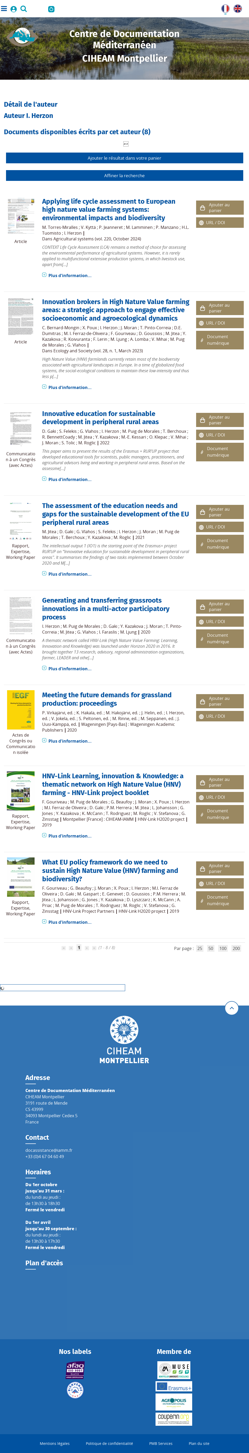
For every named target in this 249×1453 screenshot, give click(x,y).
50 (210, 948)
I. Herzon (73, 233)
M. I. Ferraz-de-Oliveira (86, 333)
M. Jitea (172, 333)
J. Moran (129, 328)
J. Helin (148, 713)
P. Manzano (167, 227)
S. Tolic (68, 443)
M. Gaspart (88, 894)
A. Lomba (139, 339)
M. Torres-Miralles (60, 227)
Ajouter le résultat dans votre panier (124, 158)
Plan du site (199, 1443)
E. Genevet (112, 894)
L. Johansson (164, 808)
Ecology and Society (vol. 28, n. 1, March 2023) (98, 351)
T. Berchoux (174, 431)
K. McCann (92, 813)
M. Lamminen (139, 227)
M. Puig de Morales (141, 431)
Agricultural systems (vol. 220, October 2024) (97, 239)
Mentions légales (55, 1443)
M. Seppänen (153, 718)
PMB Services (161, 1443)
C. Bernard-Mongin (60, 328)
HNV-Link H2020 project (161, 819)
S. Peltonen (90, 718)
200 (236, 948)
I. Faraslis (108, 632)
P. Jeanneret (111, 227)
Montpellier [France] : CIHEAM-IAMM (98, 819)
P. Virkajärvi (53, 713)
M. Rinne (120, 718)
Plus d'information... (70, 275)
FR (223, 7)
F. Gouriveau (123, 333)
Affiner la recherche (124, 175)
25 (199, 948)
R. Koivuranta (77, 339)
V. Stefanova (166, 813)
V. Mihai (159, 339)
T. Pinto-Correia (155, 328)
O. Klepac (158, 437)
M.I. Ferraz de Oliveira (65, 808)
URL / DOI (215, 222)
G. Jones (90, 900)
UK (236, 7)
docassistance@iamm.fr (49, 1150)
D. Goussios (150, 333)
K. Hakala (85, 713)
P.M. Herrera (119, 808)
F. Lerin (100, 339)
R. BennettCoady (58, 437)
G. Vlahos (76, 345)
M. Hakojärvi (118, 713)
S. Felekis (68, 431)
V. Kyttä (88, 227)
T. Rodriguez (118, 813)
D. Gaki (49, 431)
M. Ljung (118, 339)
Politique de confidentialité (109, 1443)
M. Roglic (87, 443)
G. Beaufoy (121, 802)
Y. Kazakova (106, 437)
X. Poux (89, 328)
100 (222, 948)
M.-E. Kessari (133, 437)
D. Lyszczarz (138, 900)
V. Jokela (59, 718)
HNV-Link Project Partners (88, 911)
